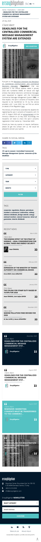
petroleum (29, 210)
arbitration (24, 212)
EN (30, 4)
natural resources (23, 217)
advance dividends (10, 215)
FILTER (20, 194)
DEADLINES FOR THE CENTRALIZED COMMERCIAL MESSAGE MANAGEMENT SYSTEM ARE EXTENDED (16, 14)
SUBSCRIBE (20, 516)
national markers (10, 217)
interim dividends (18, 219)
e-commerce (14, 212)
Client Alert (20, 10)
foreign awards (23, 215)
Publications (12, 10)
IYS (3, 151)
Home (4, 10)
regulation (15, 210)
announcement (28, 114)
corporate (7, 210)
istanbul (7, 212)
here (22, 106)
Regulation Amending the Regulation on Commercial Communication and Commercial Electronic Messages (20, 84)
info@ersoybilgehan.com (13, 491)
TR (33, 4)
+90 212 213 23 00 (11, 488)
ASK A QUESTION (31, 46)
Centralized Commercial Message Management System (18, 152)
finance (22, 210)
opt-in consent (10, 151)
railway (31, 212)
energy (31, 215)
